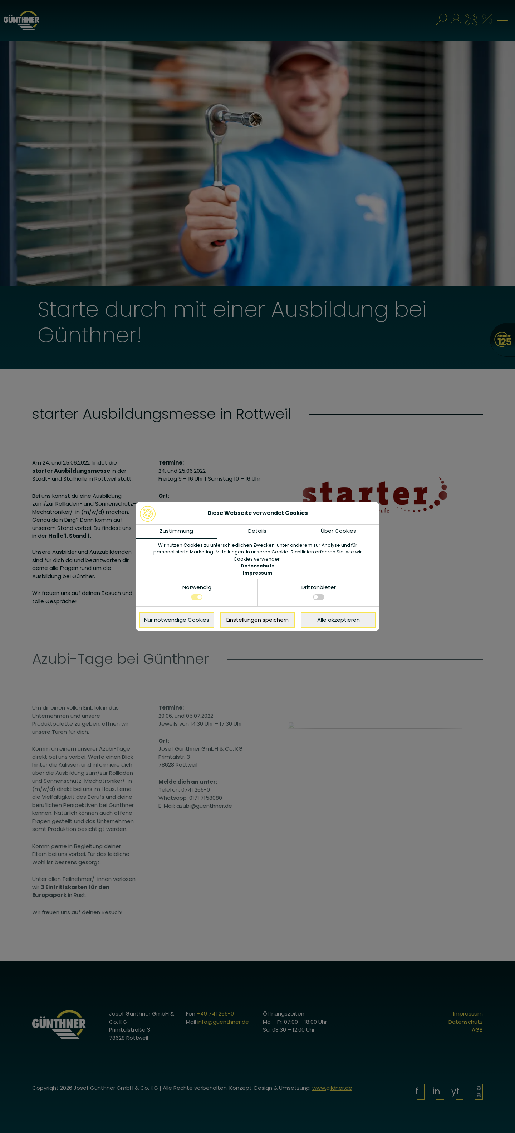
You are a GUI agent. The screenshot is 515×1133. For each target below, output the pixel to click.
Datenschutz (258, 565)
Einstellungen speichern (257, 619)
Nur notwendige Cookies (176, 619)
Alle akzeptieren (338, 619)
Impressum (257, 573)
